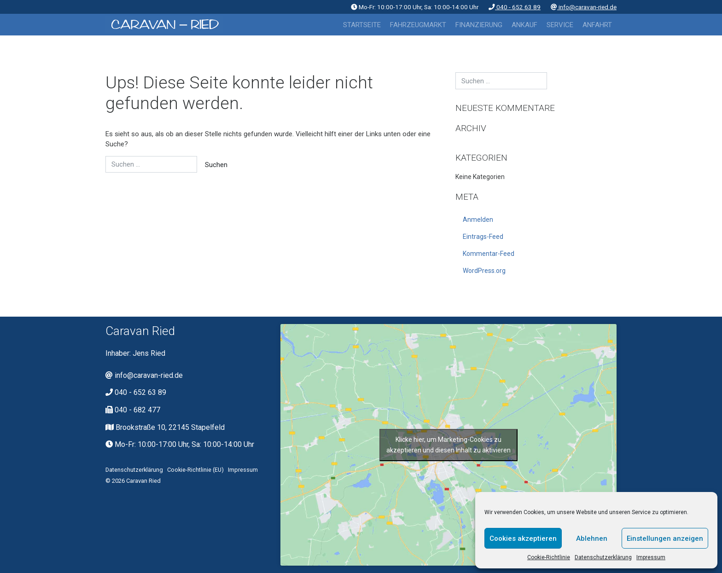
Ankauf (524, 25)
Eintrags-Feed (483, 236)
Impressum (650, 557)
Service (560, 25)
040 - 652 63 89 (515, 7)
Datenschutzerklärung (603, 557)
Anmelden (478, 219)
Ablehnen (591, 538)
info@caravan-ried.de (584, 7)
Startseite (362, 25)
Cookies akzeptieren (523, 538)
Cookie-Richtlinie (548, 557)
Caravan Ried (143, 480)
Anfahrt (597, 25)
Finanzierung (478, 25)
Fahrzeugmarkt (418, 25)
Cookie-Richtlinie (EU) (195, 469)
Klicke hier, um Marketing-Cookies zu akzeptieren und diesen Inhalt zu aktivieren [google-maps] (448, 445)
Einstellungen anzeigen (665, 538)
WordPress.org (484, 270)
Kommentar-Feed (488, 253)
